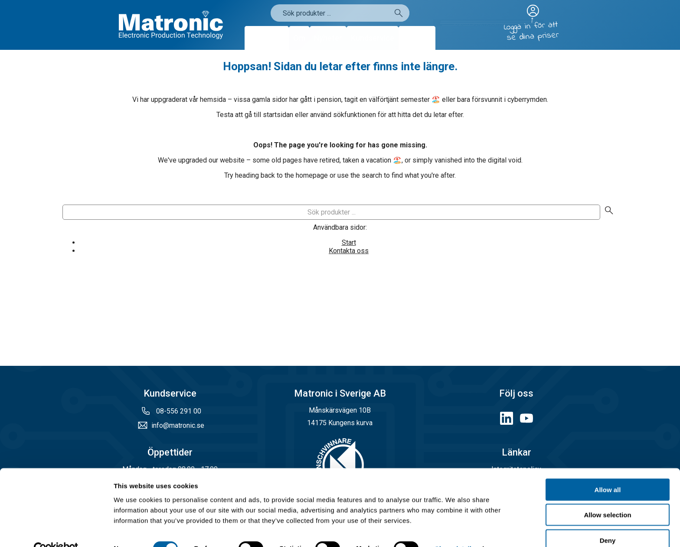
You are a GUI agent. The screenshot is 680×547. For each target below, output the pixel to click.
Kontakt (417, 37)
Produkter (266, 37)
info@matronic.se (177, 425)
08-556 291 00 (177, 411)
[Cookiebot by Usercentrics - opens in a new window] (56, 530)
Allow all (608, 471)
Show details (455, 530)
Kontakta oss (349, 251)
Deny (608, 521)
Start (349, 242)
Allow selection (607, 496)
